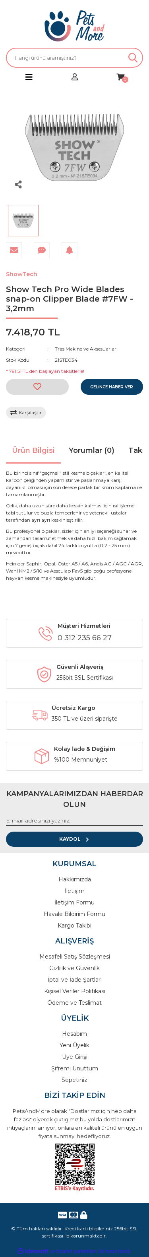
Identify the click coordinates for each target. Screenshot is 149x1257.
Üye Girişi (74, 1056)
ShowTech (21, 274)
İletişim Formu (74, 902)
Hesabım (74, 1033)
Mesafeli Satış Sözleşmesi (74, 956)
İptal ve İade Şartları (75, 979)
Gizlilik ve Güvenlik (74, 968)
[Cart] (120, 77)
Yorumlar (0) (91, 450)
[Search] (74, 58)
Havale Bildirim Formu (74, 914)
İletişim (75, 891)
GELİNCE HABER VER (111, 387)
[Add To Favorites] (37, 387)
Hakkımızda (74, 879)
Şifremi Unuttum (74, 1068)
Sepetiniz (74, 1080)
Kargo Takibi (74, 925)
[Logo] (74, 26)
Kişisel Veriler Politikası (74, 991)
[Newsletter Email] (74, 821)
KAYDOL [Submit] (74, 839)
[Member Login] (75, 77)
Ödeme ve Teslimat (74, 1002)
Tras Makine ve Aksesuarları (86, 349)
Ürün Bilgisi (33, 450)
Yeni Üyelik (74, 1045)
